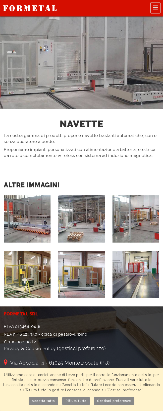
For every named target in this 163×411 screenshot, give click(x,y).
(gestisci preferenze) (81, 348)
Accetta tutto (43, 401)
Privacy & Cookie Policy (30, 348)
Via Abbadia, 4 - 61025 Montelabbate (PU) (57, 363)
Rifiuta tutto (76, 401)
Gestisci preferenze (114, 401)
